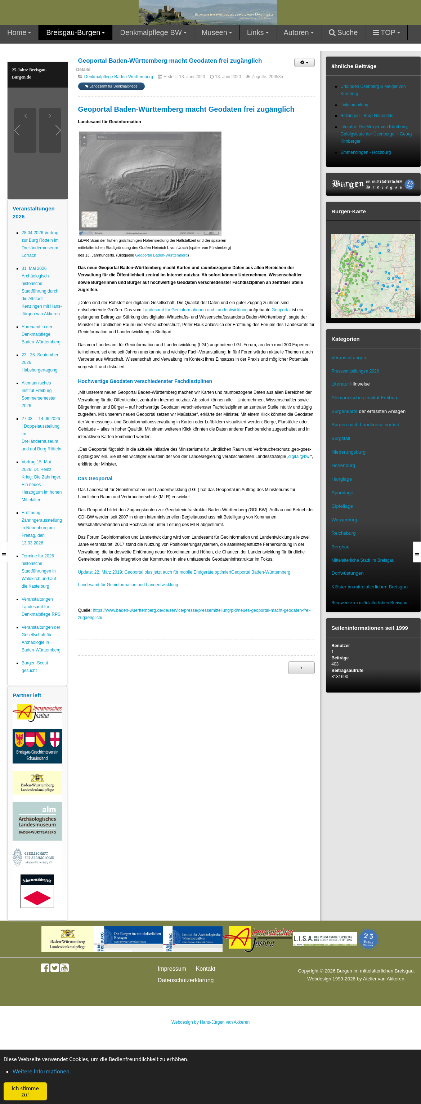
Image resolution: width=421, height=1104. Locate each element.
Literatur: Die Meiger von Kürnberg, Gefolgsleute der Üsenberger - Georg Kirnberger (376, 134)
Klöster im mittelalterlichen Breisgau (369, 586)
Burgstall (340, 438)
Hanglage (341, 479)
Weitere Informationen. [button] (42, 1071)
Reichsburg (343, 533)
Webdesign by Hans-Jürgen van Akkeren (210, 1022)
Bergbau (340, 546)
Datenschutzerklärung (186, 980)
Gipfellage (342, 506)
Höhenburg (343, 465)
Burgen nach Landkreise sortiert (365, 424)
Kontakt (205, 969)
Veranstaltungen (348, 357)
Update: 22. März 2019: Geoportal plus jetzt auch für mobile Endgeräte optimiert (155, 572)
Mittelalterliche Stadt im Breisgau (362, 560)
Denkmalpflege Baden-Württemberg (118, 76)
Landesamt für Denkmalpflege (111, 86)
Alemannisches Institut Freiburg (365, 397)
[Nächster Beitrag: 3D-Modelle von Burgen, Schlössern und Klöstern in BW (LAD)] (301, 667)
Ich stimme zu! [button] (25, 1091)
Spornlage (342, 492)
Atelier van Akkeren (383, 978)
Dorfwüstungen (347, 573)
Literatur (340, 384)
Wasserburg (344, 519)
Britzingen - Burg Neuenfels (366, 115)
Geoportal (281, 309)
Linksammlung (354, 104)
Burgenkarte (344, 411)
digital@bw (298, 456)
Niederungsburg (348, 452)
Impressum (172, 969)
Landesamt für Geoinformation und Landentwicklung (128, 584)
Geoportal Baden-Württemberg (161, 255)
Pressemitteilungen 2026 (355, 371)
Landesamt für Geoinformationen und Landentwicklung (195, 309)
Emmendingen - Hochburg (365, 152)
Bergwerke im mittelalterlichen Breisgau (369, 602)
